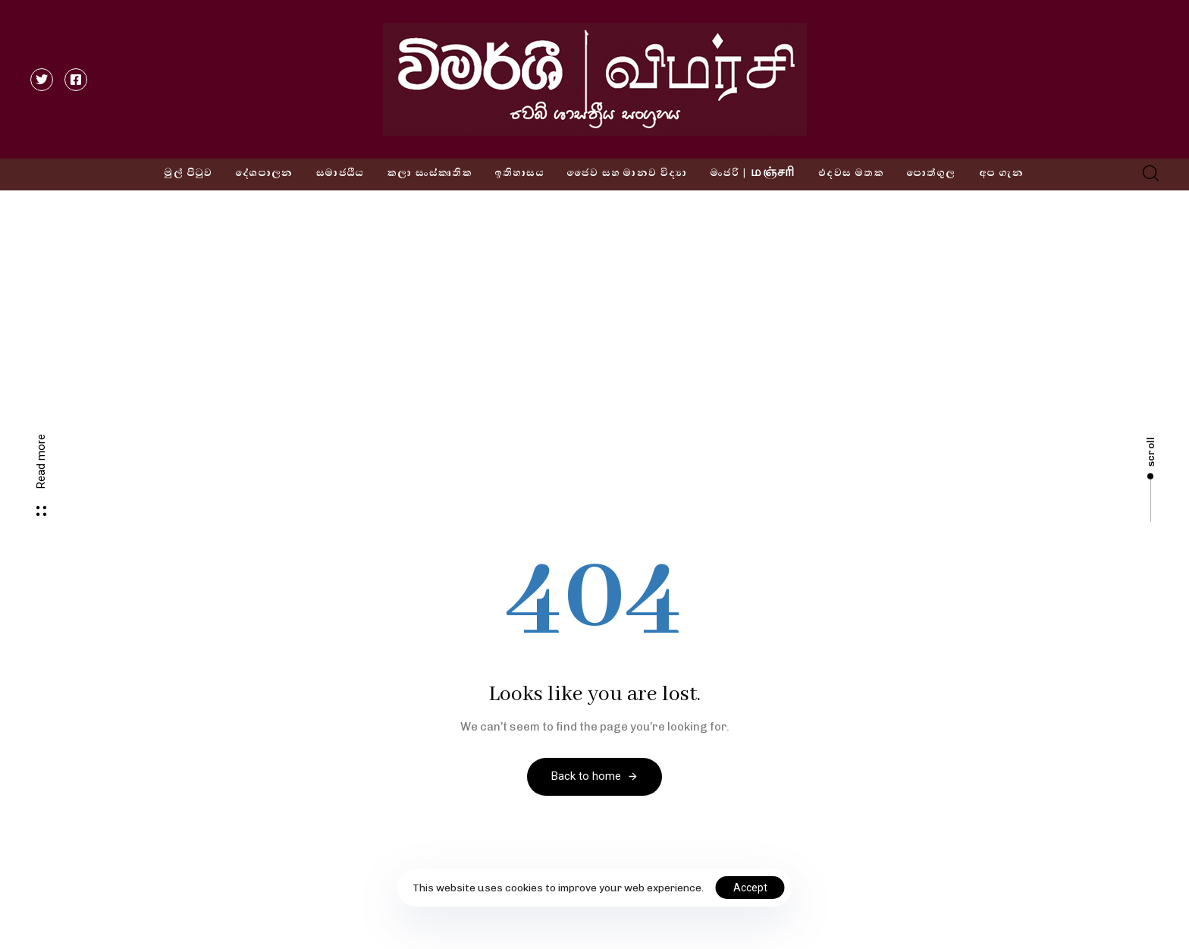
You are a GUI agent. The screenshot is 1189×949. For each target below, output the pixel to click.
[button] (1146, 173)
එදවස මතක (851, 173)
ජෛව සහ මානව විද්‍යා (627, 173)
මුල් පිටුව (188, 173)
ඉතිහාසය (519, 173)
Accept (750, 887)
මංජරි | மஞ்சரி (753, 173)
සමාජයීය (340, 173)
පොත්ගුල (931, 173)
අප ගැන (1001, 173)
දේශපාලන (264, 173)
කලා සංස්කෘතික (429, 173)
